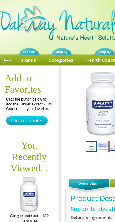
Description (88, 183)
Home (7, 60)
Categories (60, 60)
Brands (28, 60)
